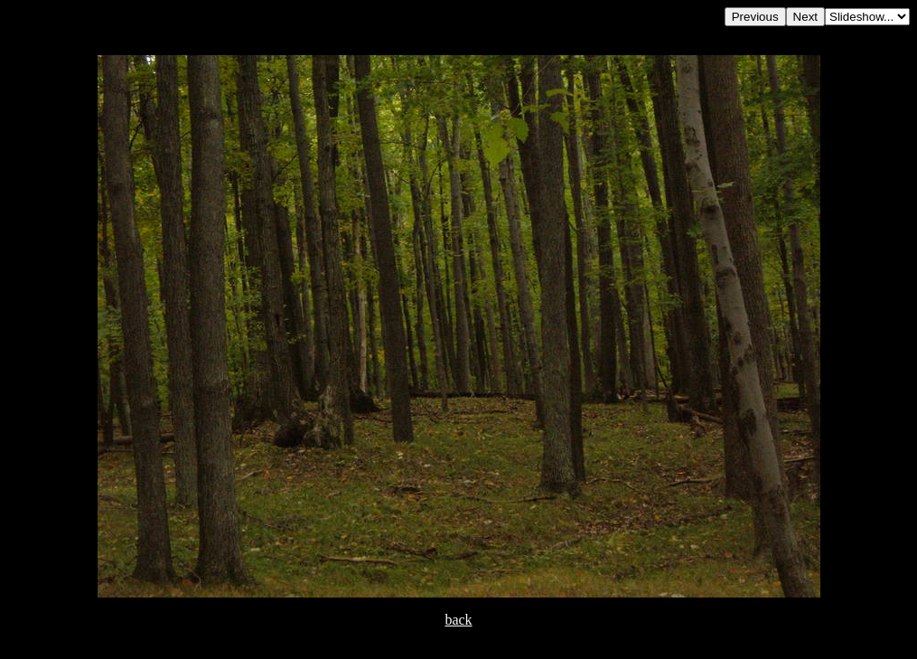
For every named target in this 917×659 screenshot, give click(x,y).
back (458, 619)
